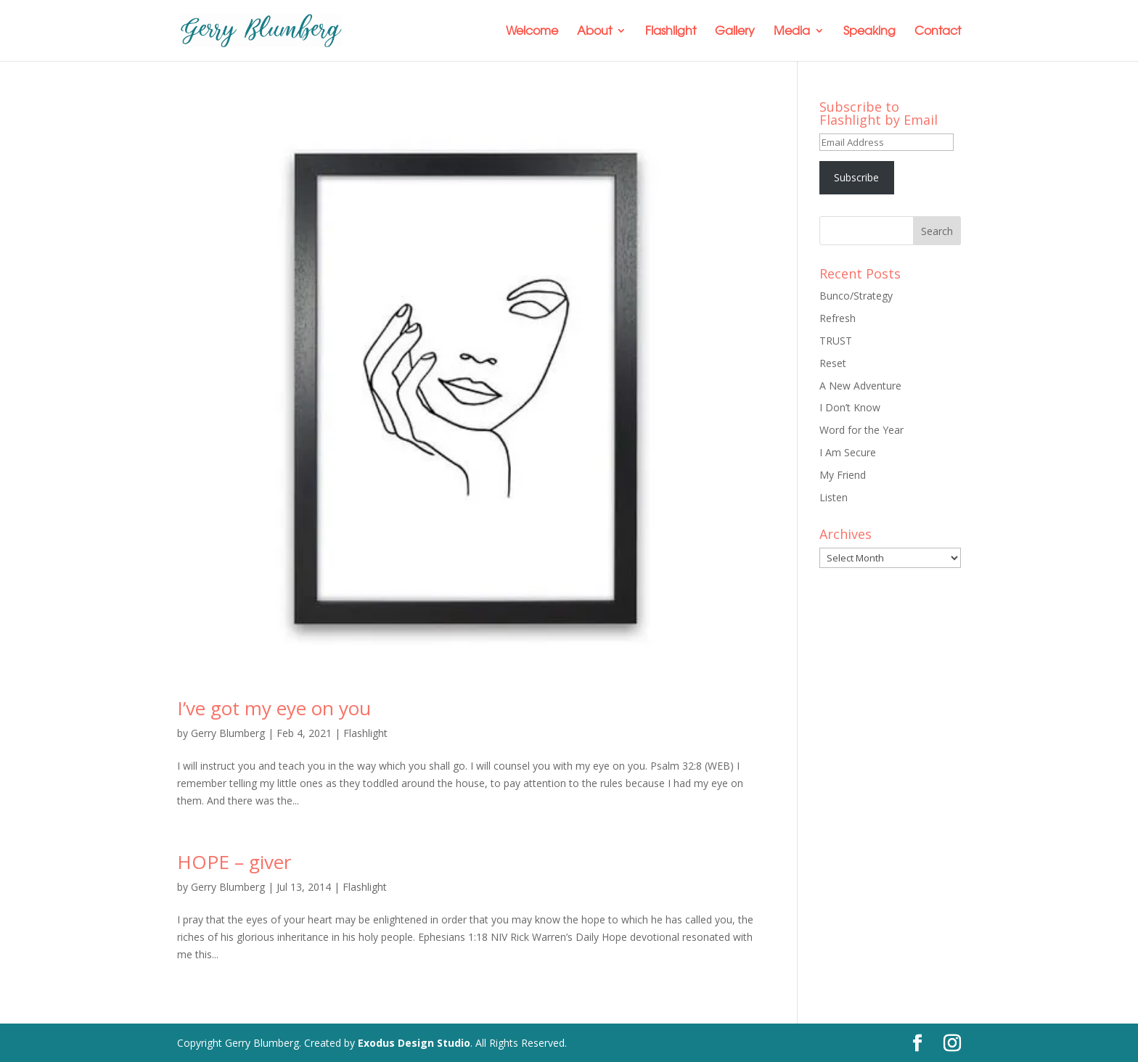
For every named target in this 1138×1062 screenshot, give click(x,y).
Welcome (532, 31)
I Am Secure (847, 452)
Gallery (735, 31)
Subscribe (856, 177)
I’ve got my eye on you (274, 708)
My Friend (842, 475)
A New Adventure (860, 385)
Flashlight (670, 31)
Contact (937, 31)
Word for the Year (861, 430)
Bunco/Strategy (856, 295)
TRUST (835, 340)
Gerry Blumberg (228, 733)
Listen (833, 497)
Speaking (869, 31)
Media (792, 31)
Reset (832, 363)
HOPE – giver (234, 862)
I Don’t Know (849, 407)
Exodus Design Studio (414, 1043)
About (594, 31)
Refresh (837, 318)
